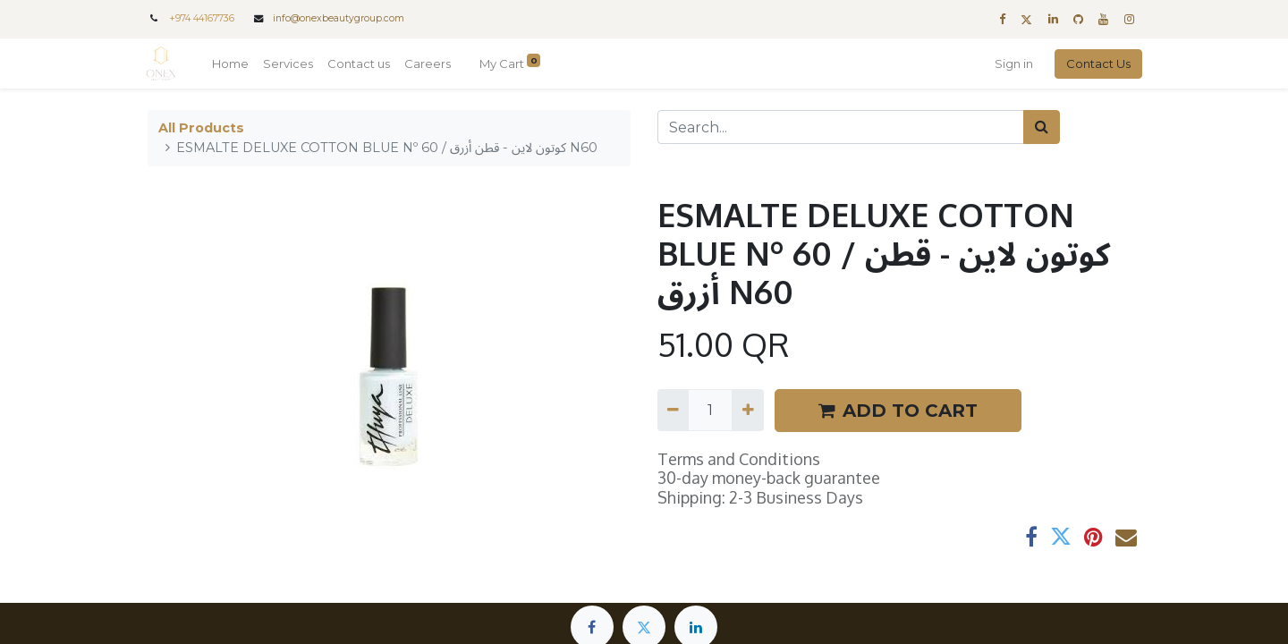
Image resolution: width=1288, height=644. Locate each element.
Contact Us (1096, 63)
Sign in (1012, 63)
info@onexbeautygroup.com (338, 18)
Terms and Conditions (738, 459)
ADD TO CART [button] (898, 410)
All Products (201, 128)
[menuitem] (232, 64)
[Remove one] (673, 409)
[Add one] (747, 409)
